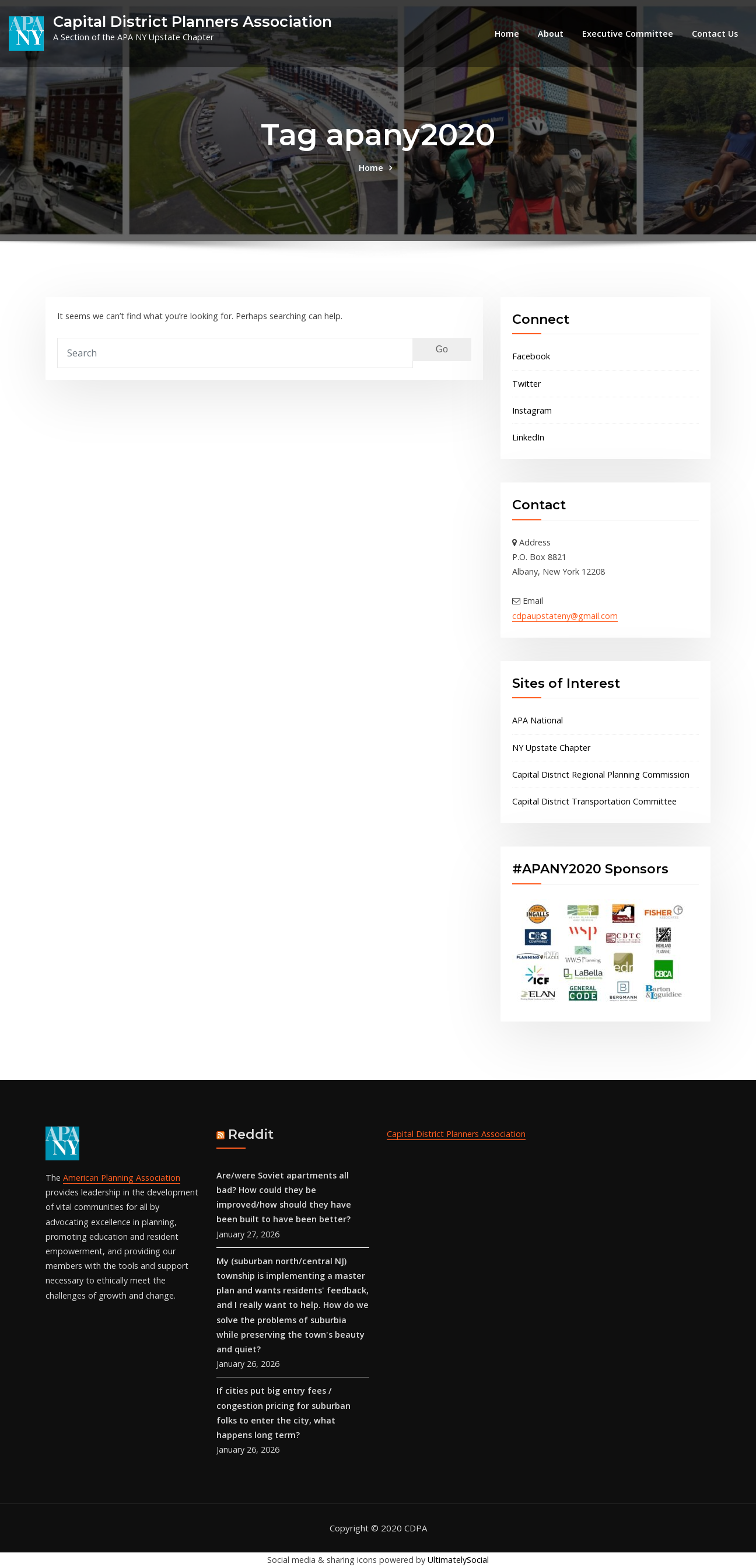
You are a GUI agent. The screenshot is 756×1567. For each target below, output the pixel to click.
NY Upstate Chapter (551, 747)
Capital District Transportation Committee (594, 801)
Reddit (251, 1134)
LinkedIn (528, 437)
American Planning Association (121, 1177)
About (551, 33)
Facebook (531, 356)
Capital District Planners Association (192, 21)
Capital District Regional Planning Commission (601, 774)
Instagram (532, 410)
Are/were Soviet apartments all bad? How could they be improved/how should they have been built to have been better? (283, 1197)
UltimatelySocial (458, 1559)
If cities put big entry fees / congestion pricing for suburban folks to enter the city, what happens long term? (283, 1412)
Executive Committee (627, 33)
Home (507, 33)
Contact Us (715, 33)
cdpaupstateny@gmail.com (565, 615)
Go (442, 349)
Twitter (526, 383)
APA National (537, 720)
